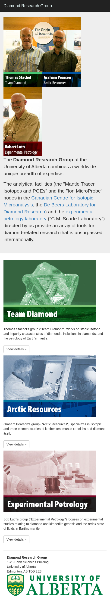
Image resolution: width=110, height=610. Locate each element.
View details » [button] (16, 349)
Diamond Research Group (27, 5)
